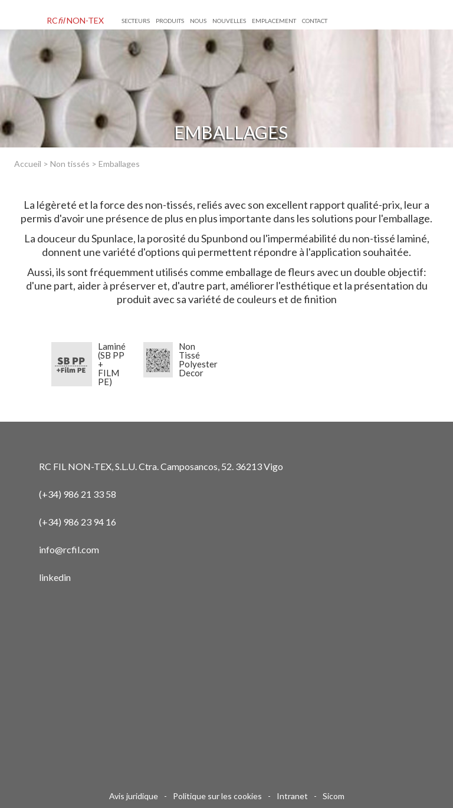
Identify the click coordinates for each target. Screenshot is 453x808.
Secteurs (136, 20)
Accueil (27, 164)
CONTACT (314, 20)
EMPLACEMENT (274, 20)
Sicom (333, 796)
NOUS (198, 20)
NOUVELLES (229, 20)
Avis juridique (133, 796)
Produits (170, 20)
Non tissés (70, 164)
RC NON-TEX (75, 20)
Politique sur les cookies (217, 796)
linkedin (55, 577)
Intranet (292, 796)
